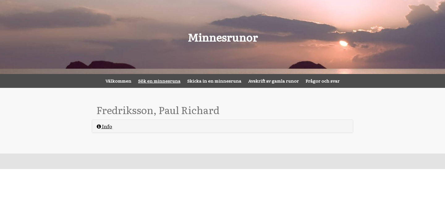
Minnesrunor (223, 37)
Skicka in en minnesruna (214, 81)
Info (104, 126)
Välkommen (118, 81)
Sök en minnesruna (159, 81)
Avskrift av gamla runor (273, 81)
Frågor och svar (323, 81)
